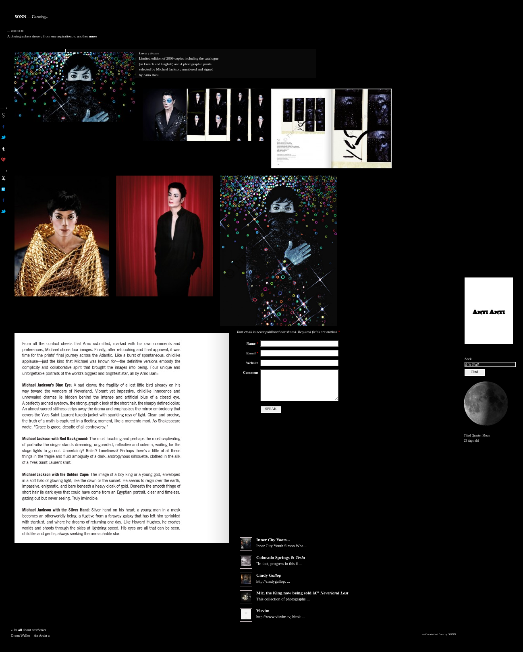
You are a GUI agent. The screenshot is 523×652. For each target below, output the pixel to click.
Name (252, 344)
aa (3, 178)
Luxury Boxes (149, 53)
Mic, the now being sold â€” (302, 599)
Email (252, 353)
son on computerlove (3, 159)
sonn (3, 115)
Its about (30, 636)
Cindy (268, 581)
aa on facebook (3, 200)
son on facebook (3, 126)
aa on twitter (3, 211)
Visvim (263, 617)
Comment (250, 373)
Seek (468, 359)
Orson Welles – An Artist (29, 642)
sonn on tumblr (3, 148)
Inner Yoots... (273, 546)
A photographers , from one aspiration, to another (52, 36)
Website (252, 363)
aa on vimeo (3, 189)
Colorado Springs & (280, 563)
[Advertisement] (489, 149)
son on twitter (3, 137)
